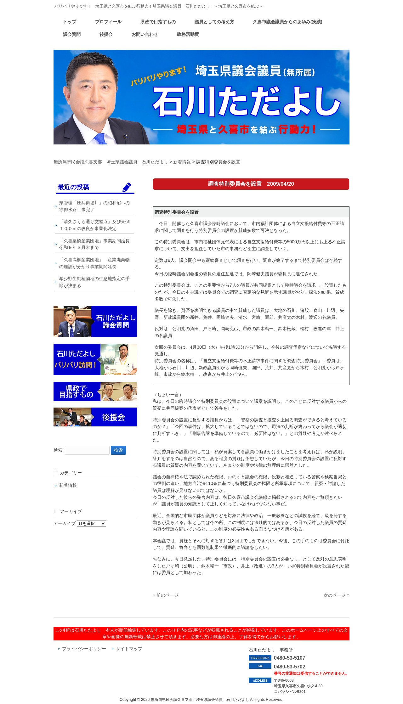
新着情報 (182, 161)
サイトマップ (129, 648)
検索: (59, 450)
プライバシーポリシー (84, 648)
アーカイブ (65, 523)
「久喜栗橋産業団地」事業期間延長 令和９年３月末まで (96, 244)
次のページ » (336, 595)
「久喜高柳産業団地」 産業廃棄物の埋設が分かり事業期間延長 (94, 263)
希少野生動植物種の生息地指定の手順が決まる (94, 282)
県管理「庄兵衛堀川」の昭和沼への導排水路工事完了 (94, 206)
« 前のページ (166, 595)
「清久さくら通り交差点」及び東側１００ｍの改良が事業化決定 (94, 225)
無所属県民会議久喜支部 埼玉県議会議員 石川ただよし (111, 161)
